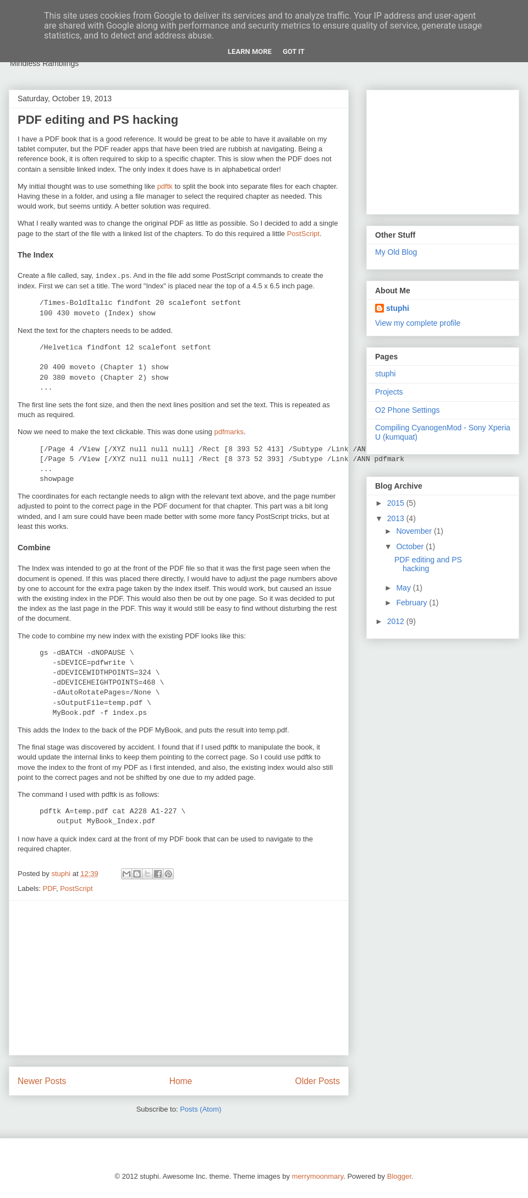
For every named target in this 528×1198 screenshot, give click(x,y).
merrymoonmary (318, 1176)
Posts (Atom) (200, 1109)
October (411, 546)
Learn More (250, 51)
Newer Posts (42, 1081)
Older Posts (317, 1081)
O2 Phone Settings (407, 410)
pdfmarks (228, 432)
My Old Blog (396, 252)
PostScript (303, 233)
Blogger (399, 1176)
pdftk (165, 186)
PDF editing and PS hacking (98, 120)
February (412, 602)
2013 (396, 518)
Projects (389, 391)
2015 (396, 503)
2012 (396, 621)
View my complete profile (417, 323)
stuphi (397, 308)
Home (181, 1081)
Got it (294, 51)
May (404, 587)
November (414, 531)
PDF (50, 888)
